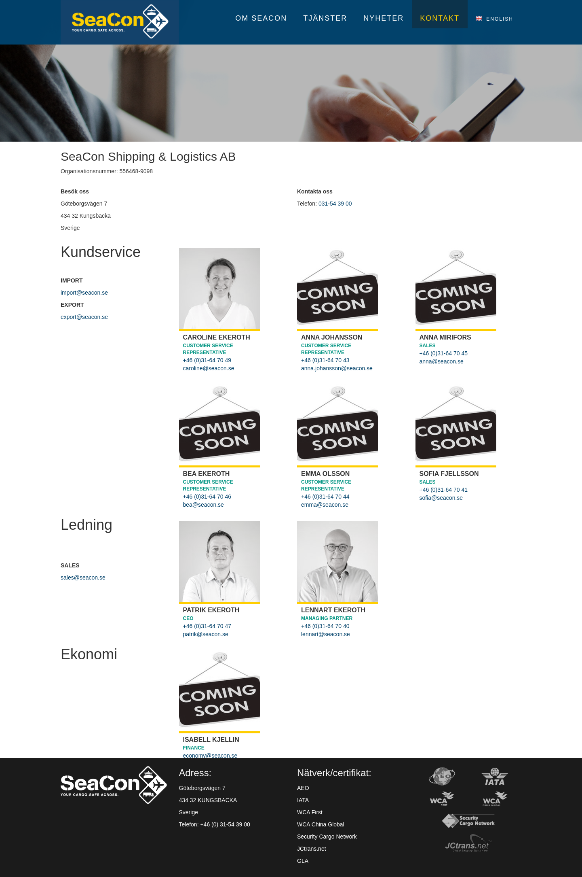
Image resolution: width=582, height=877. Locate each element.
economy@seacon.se (210, 755)
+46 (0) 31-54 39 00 (225, 824)
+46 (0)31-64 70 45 (444, 353)
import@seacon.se (84, 292)
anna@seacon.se (442, 361)
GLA (302, 861)
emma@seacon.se (324, 504)
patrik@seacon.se (205, 634)
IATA (303, 800)
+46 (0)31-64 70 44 (325, 496)
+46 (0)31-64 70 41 (444, 489)
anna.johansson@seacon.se (337, 368)
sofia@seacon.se (441, 498)
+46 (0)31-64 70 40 (325, 626)
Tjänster (325, 18)
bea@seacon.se (203, 504)
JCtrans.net (311, 848)
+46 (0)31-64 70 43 (325, 360)
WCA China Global (320, 824)
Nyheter (383, 18)
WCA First (310, 812)
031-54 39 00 (335, 203)
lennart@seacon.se (325, 634)
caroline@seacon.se (208, 368)
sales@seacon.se (83, 577)
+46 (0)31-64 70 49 (207, 360)
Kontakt (440, 18)
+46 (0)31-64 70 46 (207, 496)
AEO (303, 788)
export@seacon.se (84, 317)
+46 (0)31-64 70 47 (207, 626)
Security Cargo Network (327, 836)
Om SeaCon (261, 18)
